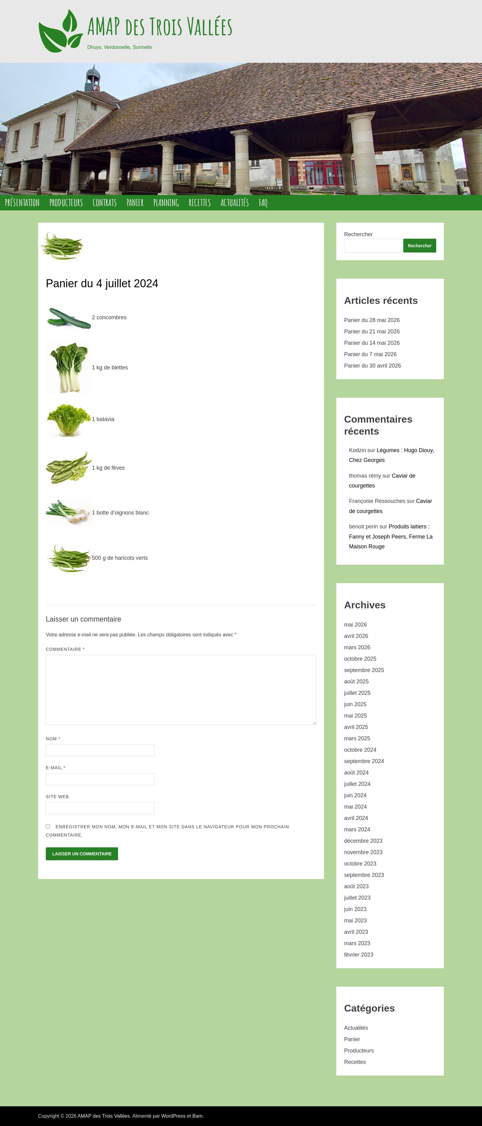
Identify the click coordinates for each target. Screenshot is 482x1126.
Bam (197, 1116)
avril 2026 (356, 636)
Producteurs (66, 202)
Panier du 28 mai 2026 (372, 320)
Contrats (105, 202)
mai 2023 (355, 920)
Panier (135, 202)
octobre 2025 (360, 659)
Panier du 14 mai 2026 (372, 343)
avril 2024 (356, 818)
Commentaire (65, 649)
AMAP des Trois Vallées (160, 26)
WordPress (173, 1116)
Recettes (200, 202)
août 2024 (356, 773)
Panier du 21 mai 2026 (372, 331)
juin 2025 (355, 704)
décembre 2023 (363, 841)
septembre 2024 (364, 761)
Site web (57, 796)
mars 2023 (357, 943)
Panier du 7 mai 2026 (370, 354)
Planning (166, 202)
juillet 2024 (357, 784)
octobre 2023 (360, 864)
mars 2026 (357, 647)
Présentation (22, 202)
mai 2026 (355, 625)
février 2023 (358, 955)
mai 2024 (355, 807)
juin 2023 (355, 909)
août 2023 (356, 886)
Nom (53, 738)
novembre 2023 (363, 852)
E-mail (55, 767)
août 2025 (356, 681)
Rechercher (358, 234)
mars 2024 (357, 829)
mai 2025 (355, 716)
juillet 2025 (357, 693)
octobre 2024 (360, 750)
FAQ (263, 202)
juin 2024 (355, 795)
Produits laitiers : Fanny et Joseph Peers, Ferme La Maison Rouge (391, 536)
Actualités (235, 202)
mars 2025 (357, 738)
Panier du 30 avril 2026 (372, 366)
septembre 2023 (364, 875)
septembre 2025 (364, 670)
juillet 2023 (357, 898)
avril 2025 (356, 727)
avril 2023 (356, 932)
